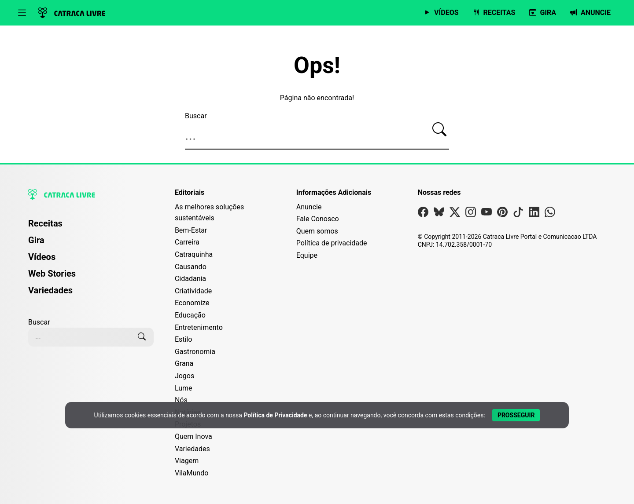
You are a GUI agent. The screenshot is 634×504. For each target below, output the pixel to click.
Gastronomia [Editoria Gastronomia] (195, 351)
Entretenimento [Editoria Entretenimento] (199, 327)
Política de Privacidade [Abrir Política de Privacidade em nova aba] (275, 415)
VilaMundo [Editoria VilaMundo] (191, 473)
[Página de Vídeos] (441, 12)
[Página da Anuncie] (590, 12)
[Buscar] (439, 129)
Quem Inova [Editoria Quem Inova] (193, 436)
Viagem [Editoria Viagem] (187, 461)
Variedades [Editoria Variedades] (192, 449)
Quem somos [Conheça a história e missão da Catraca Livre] (317, 231)
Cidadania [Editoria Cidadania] (190, 278)
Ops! (317, 65)
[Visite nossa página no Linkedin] (534, 214)
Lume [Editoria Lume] (183, 388)
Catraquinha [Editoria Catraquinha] (194, 254)
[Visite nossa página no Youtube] (486, 214)
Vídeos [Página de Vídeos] (41, 257)
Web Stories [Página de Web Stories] (52, 273)
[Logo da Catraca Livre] (71, 12)
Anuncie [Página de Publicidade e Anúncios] (309, 207)
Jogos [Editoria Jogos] (184, 376)
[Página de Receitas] (494, 12)
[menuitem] (91, 227)
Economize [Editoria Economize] (192, 303)
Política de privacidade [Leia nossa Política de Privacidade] (331, 243)
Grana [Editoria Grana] (184, 363)
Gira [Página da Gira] (36, 240)
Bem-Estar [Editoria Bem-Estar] (191, 230)
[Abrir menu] (22, 12)
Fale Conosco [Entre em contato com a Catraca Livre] (317, 219)
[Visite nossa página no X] (455, 214)
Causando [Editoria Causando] (190, 267)
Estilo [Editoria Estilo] (183, 339)
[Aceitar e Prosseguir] (516, 415)
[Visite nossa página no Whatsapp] (550, 214)
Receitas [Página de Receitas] (45, 223)
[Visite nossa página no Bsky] (439, 214)
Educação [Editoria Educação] (190, 315)
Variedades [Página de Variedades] (50, 290)
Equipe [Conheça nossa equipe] (306, 255)
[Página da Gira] (542, 12)
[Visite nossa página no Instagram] (470, 214)
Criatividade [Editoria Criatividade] (193, 291)
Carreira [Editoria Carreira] (187, 242)
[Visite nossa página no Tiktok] (518, 214)
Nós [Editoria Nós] (181, 400)
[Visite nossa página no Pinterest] (502, 214)
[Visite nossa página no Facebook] (423, 214)
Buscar (196, 116)
